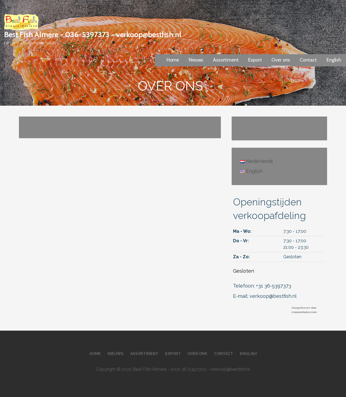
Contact (308, 60)
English (334, 60)
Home (173, 60)
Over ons (280, 60)
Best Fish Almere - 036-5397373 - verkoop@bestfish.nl (92, 34)
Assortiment (225, 60)
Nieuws (196, 60)
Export (255, 60)
